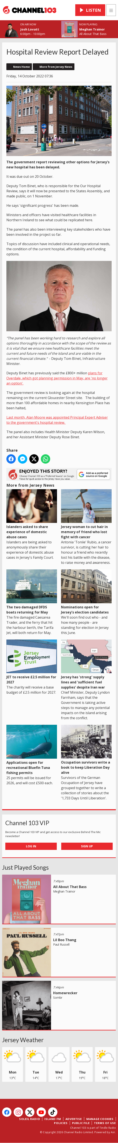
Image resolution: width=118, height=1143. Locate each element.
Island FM (52, 1119)
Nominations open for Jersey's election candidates (86, 591)
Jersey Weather (23, 1039)
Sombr (57, 997)
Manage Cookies (100, 1119)
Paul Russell (61, 944)
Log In (31, 846)
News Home (21, 67)
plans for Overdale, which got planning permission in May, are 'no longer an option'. (57, 378)
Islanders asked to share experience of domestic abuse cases (31, 514)
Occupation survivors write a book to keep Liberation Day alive (86, 750)
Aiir (113, 1132)
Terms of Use (105, 1123)
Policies (60, 1123)
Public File (81, 1123)
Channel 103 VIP (27, 822)
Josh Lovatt (29, 29)
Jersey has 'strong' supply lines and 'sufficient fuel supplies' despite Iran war (86, 664)
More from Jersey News (56, 67)
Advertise (73, 1119)
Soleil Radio (29, 1119)
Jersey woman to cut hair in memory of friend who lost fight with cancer (86, 514)
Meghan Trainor (92, 29)
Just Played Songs (25, 867)
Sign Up (87, 846)
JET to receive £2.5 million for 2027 (31, 661)
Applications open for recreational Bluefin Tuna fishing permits (31, 750)
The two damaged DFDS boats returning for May (31, 591)
